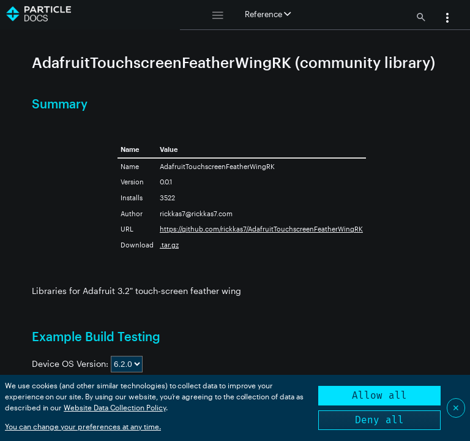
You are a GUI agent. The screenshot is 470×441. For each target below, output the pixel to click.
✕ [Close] (456, 407)
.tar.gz (169, 245)
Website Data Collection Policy (115, 407)
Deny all (379, 420)
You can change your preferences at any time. (83, 426)
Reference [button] (268, 14)
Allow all (379, 395)
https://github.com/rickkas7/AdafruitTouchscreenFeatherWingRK (261, 229)
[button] (447, 19)
